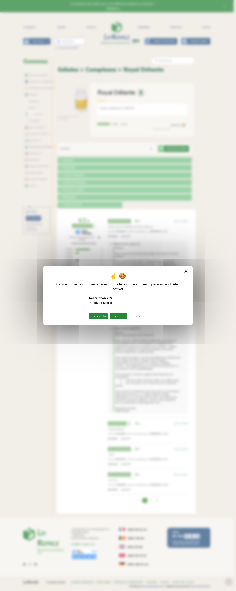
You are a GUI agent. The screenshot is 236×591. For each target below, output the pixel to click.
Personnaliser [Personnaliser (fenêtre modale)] (139, 316)
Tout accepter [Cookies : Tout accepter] (98, 316)
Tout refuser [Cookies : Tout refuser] (118, 316)
